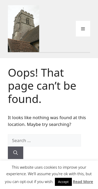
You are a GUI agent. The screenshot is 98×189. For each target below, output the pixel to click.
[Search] (15, 153)
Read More (83, 181)
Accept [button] (63, 181)
